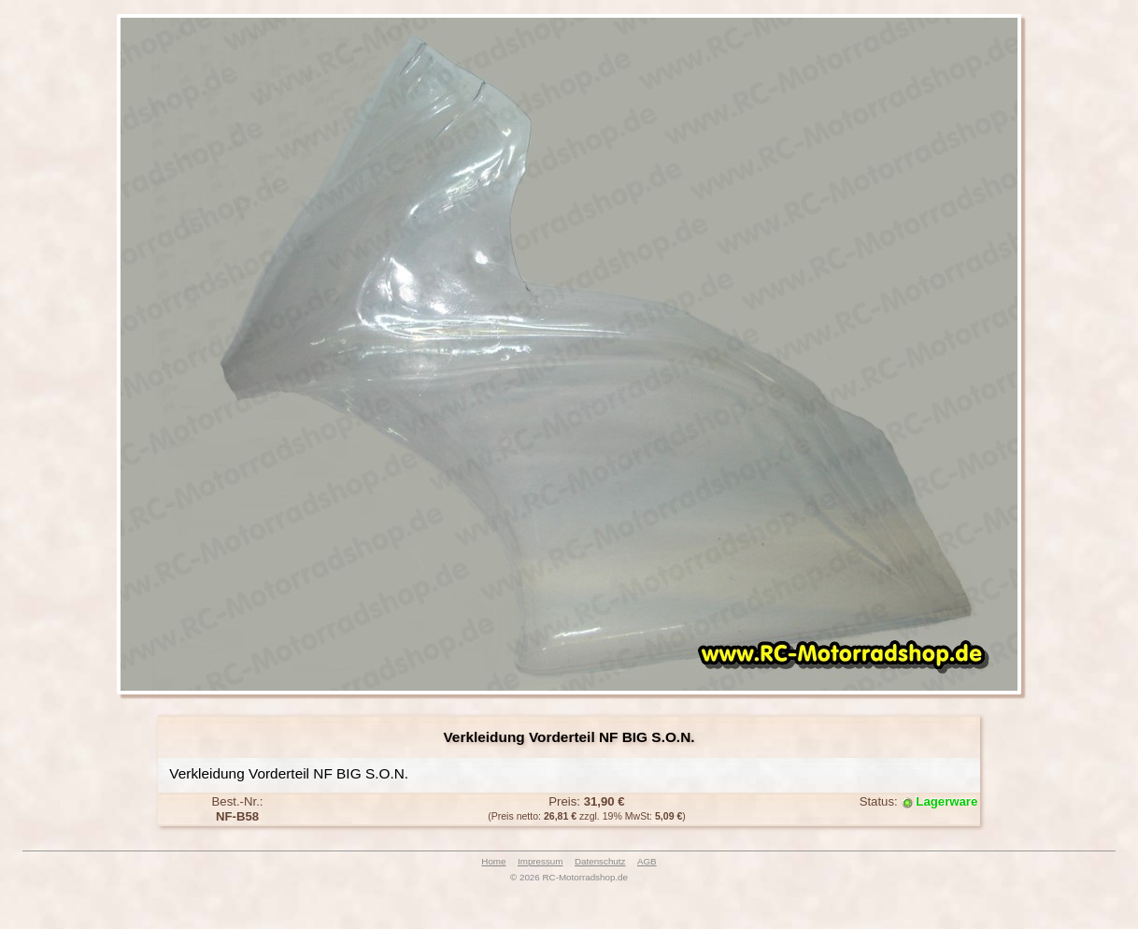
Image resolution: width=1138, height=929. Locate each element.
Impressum (540, 861)
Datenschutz (600, 861)
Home (493, 861)
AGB (647, 861)
